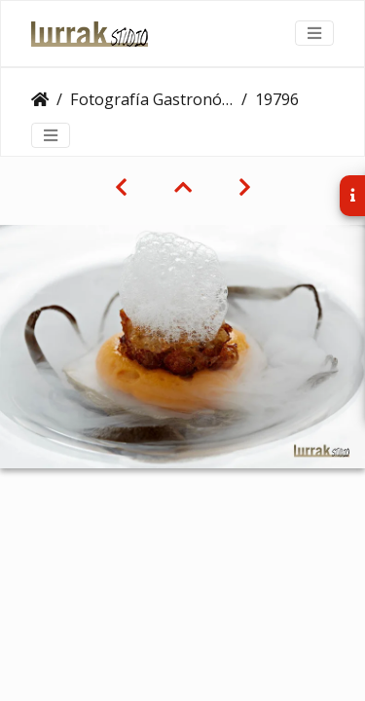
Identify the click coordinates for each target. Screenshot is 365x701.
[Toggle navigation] (314, 33)
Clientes (40, 99)
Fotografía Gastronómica (152, 99)
